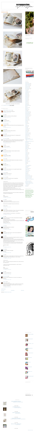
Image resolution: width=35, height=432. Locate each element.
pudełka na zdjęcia (27, 148)
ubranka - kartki (30, 357)
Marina (4, 119)
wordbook (26, 171)
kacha (4, 149)
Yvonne (4, 199)
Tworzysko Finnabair (16, 418)
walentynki (26, 166)
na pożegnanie (27, 128)
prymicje (26, 144)
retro (25, 151)
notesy (26, 131)
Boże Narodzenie (27, 88)
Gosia (4, 254)
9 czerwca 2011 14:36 (7, 136)
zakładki (26, 173)
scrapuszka (26, 153)
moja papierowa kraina (16, 401)
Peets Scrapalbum (16, 412)
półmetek (26, 142)
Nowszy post (2, 290)
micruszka (26, 126)
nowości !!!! (29, 362)
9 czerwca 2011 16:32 (7, 165)
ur (25, 164)
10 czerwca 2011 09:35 (7, 229)
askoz (4, 216)
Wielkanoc (26, 169)
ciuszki (26, 90)
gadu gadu (26, 104)
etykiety (26, 101)
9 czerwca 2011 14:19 (7, 127)
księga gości (26, 120)
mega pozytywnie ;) (30, 348)
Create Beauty (18, 413)
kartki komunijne (27, 111)
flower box (26, 102)
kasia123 (4, 154)
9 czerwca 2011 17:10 (7, 170)
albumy (26, 82)
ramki (26, 150)
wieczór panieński (27, 168)
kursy (26, 121)
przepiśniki (26, 145)
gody (26, 106)
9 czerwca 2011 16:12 (7, 156)
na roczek (26, 129)
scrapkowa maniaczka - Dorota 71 (7, 110)
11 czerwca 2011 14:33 (7, 252)
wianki (26, 167)
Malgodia (4, 129)
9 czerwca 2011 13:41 (7, 117)
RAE (26, 149)
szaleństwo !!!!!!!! (30, 371)
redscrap (4, 249)
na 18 (26, 127)
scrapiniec (26, 152)
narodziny (26, 130)
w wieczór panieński (27, 165)
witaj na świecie (27, 170)
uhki (25, 163)
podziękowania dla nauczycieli (29, 139)
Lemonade (26, 123)
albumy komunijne (27, 84)
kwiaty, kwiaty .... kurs (30, 343)
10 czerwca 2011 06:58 (7, 214)
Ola (3, 231)
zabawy (26, 172)
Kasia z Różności (5, 138)
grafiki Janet (26, 107)
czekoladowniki (27, 91)
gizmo (4, 163)
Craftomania (4, 172)
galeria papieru (27, 105)
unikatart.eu (4, 281)
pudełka (26, 147)
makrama (26, 125)
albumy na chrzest (27, 85)
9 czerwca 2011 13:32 (7, 112)
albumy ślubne (27, 86)
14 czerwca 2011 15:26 (7, 279)
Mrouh (4, 114)
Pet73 (4, 271)
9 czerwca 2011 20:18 (7, 197)
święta (26, 162)
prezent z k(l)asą (27, 143)
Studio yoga (18, 424)
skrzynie (26, 154)
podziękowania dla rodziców (28, 141)
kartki (26, 110)
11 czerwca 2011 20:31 (7, 269)
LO (25, 124)
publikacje (26, 146)
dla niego (26, 99)
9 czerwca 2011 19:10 (7, 179)
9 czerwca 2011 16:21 (7, 161)
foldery (26, 103)
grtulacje (26, 108)
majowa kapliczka (18, 407)
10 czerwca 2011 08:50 (7, 223)
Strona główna (12, 290)
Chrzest (26, 89)
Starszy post (22, 290)
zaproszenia (26, 174)
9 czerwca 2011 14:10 (7, 121)
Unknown (4, 158)
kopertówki (26, 119)
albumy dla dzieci (27, 83)
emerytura (26, 100)
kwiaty (26, 122)
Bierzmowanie (27, 87)
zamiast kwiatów (30, 366)
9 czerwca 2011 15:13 (7, 147)
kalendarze (26, 109)
